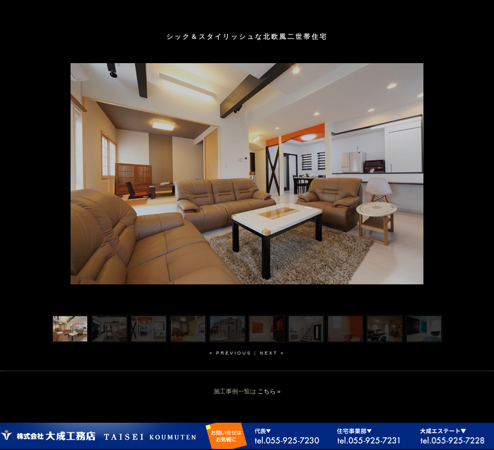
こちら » (269, 391)
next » (272, 353)
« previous (230, 353)
